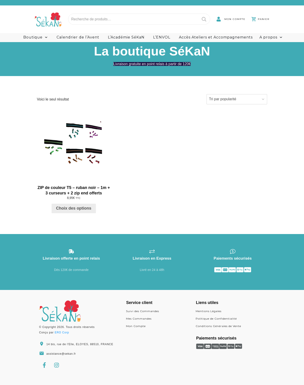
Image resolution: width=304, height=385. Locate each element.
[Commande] (237, 99)
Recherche (204, 19)
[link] (230, 19)
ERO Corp (62, 332)
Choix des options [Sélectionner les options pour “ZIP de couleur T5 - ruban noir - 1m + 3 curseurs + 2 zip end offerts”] (73, 208)
